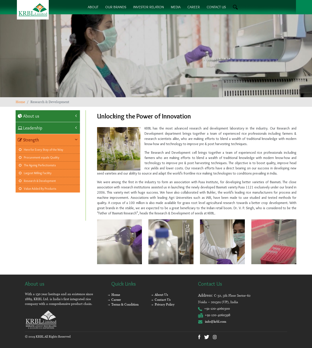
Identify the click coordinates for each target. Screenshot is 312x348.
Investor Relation (148, 7)
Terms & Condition (125, 304)
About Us (161, 294)
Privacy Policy (164, 304)
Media (175, 7)
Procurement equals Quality (39, 157)
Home (20, 102)
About (93, 7)
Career (193, 7)
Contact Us (163, 299)
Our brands (115, 7)
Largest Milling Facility (35, 173)
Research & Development (37, 181)
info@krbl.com (212, 321)
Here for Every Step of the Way (41, 150)
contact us (216, 7)
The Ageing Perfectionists (37, 165)
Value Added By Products (37, 189)
